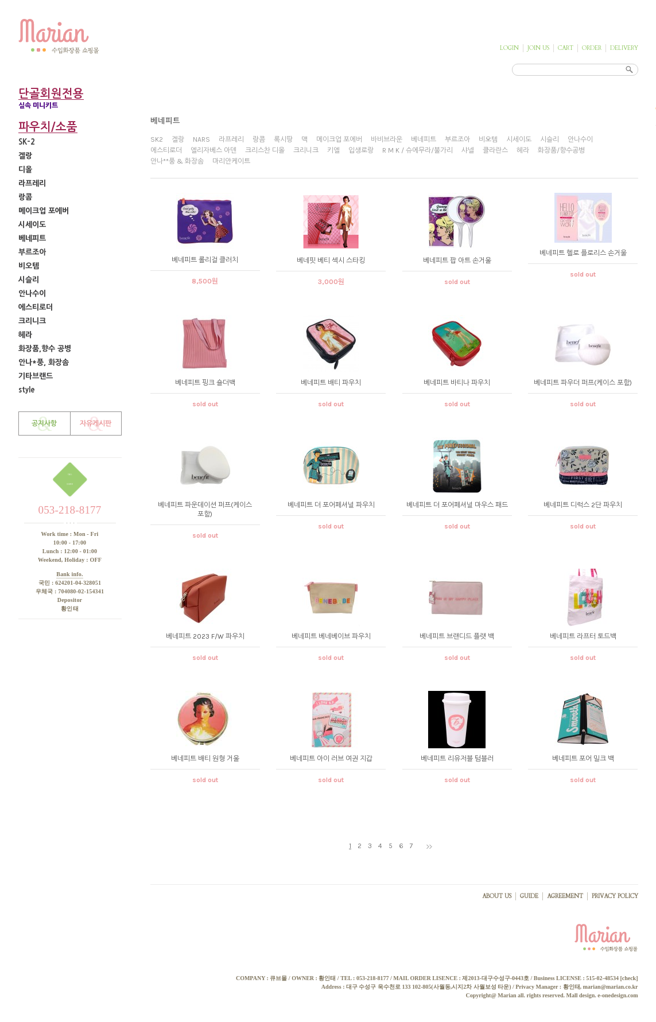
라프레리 (32, 183)
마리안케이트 (231, 161)
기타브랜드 (35, 376)
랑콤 (25, 197)
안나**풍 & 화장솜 (177, 161)
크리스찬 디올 (265, 150)
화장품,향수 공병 (44, 348)
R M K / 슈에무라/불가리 (417, 150)
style (26, 390)
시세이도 (32, 224)
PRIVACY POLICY (615, 896)
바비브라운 (386, 139)
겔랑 (25, 156)
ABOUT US (496, 896)
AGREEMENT (565, 896)
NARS (201, 139)
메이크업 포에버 (43, 211)
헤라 (25, 335)
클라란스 (495, 150)
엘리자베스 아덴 (213, 150)
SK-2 (26, 142)
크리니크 (32, 321)
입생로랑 (361, 150)
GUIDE (529, 896)
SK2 (156, 139)
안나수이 (32, 293)
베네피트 (32, 238)
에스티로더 (35, 307)
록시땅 (283, 139)
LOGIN (509, 48)
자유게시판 (95, 423)
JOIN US (538, 48)
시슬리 (28, 279)
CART (565, 48)
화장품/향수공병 (561, 150)
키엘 (333, 150)
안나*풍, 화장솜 (43, 362)
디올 (25, 169)
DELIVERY (624, 48)
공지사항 (44, 423)
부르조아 (32, 252)
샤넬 (467, 150)
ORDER (591, 48)
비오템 (28, 266)
